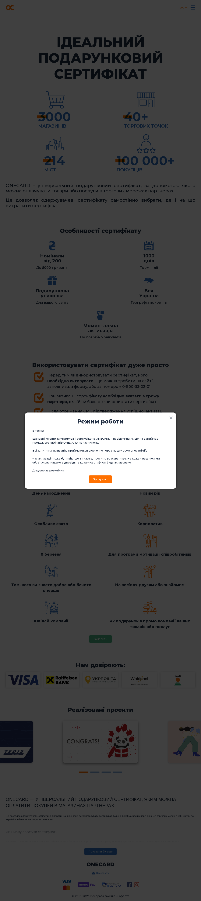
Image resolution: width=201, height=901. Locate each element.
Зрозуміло (100, 479)
